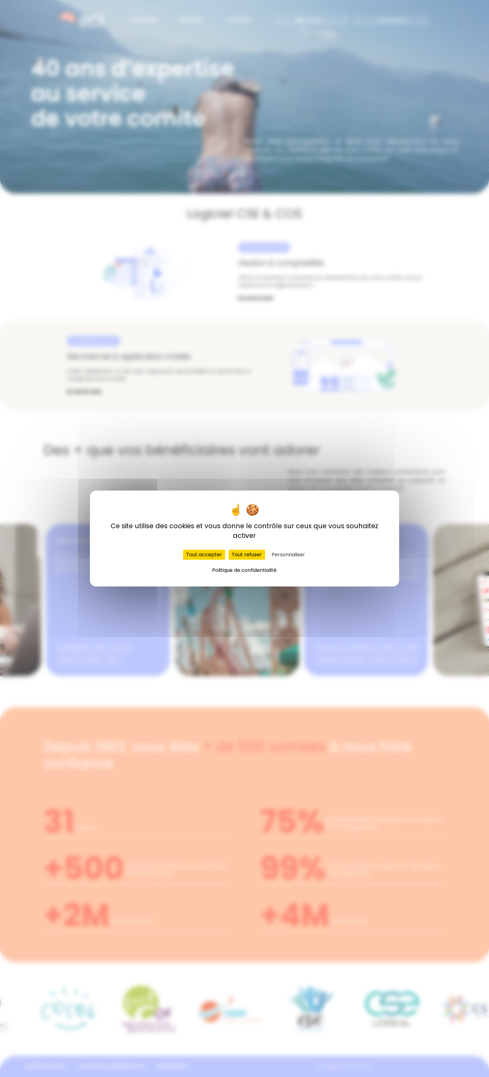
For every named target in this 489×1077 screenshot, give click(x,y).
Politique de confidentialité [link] (244, 570)
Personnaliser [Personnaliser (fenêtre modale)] (288, 554)
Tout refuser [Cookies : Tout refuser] (247, 554)
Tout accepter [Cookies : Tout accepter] (204, 554)
